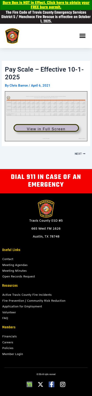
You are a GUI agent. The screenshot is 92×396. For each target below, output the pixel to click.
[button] (83, 36)
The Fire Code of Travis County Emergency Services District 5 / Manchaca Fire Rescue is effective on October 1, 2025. (46, 17)
